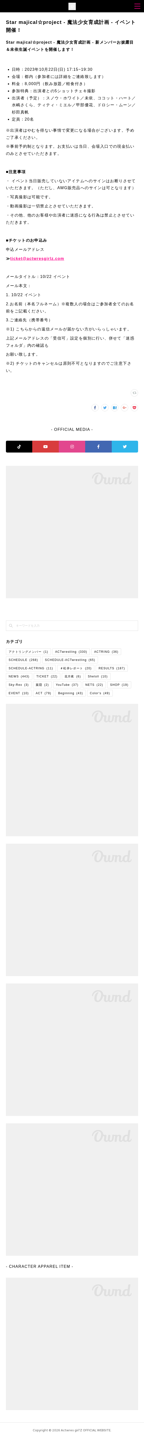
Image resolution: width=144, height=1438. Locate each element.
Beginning (70, 693)
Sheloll (98, 676)
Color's (100, 693)
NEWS (19, 676)
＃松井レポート (76, 668)
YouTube (67, 685)
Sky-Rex (19, 685)
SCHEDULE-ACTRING (31, 668)
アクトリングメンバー (28, 652)
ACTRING (106, 652)
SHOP (119, 685)
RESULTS (111, 668)
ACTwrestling (71, 652)
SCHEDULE (23, 660)
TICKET (47, 676)
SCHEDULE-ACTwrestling (70, 660)
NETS (94, 685)
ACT (43, 693)
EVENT (19, 693)
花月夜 (72, 676)
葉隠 (42, 685)
